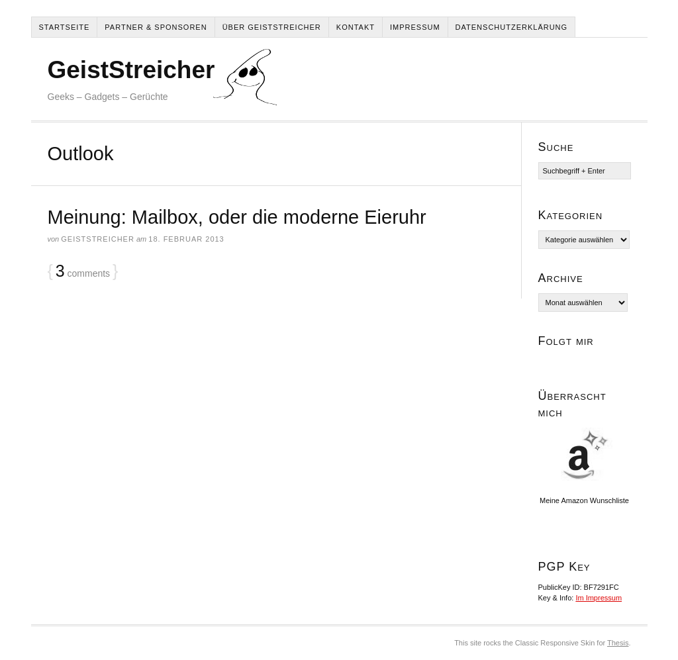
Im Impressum (598, 598)
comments (83, 271)
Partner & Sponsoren (156, 27)
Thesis (617, 643)
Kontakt (355, 27)
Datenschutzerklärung (512, 27)
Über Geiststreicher (271, 27)
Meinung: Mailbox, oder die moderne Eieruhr (237, 217)
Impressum (415, 27)
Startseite (64, 27)
